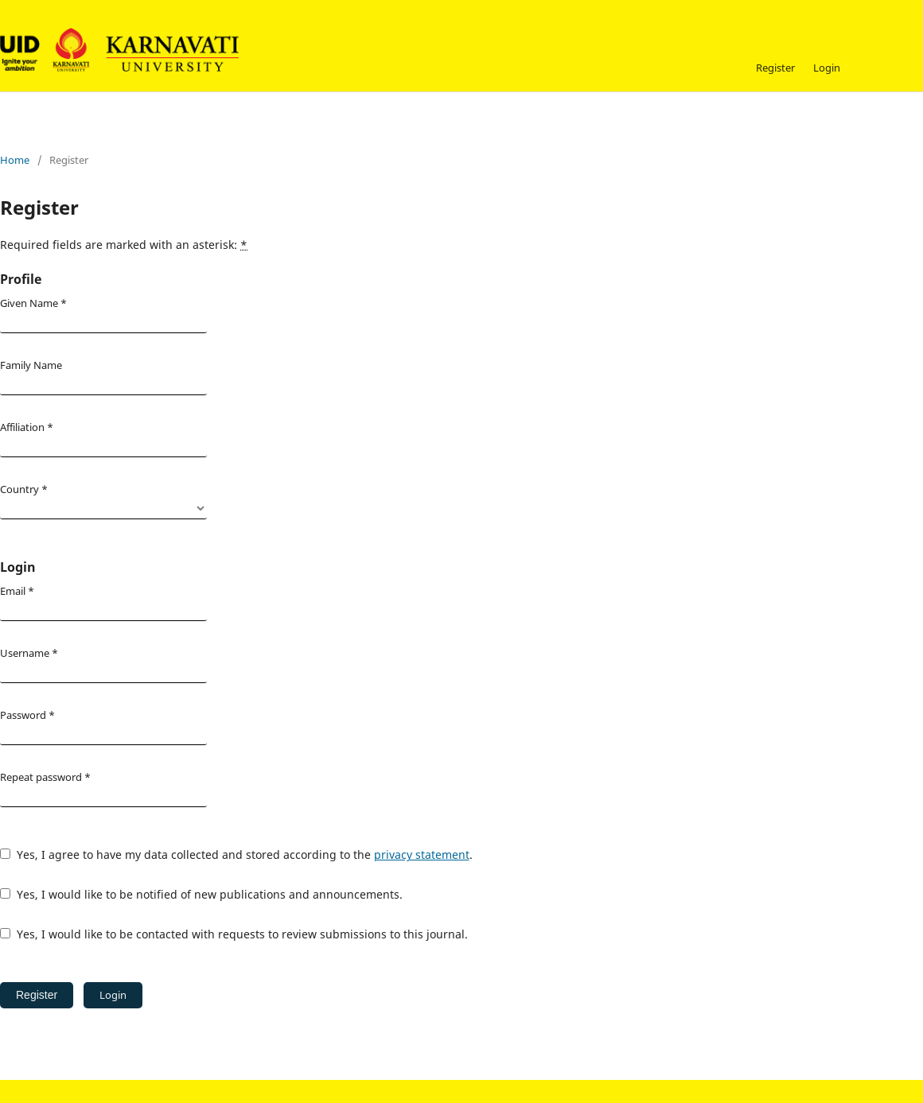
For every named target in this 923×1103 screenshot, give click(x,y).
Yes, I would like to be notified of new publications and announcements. (201, 894)
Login (826, 67)
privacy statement (421, 854)
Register (775, 67)
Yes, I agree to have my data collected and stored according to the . (236, 854)
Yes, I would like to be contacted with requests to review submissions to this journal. (234, 934)
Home (14, 160)
